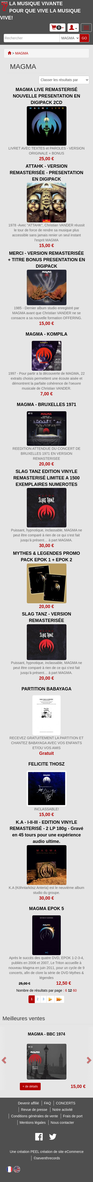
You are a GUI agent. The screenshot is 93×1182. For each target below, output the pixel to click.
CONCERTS (65, 1103)
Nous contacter (62, 1123)
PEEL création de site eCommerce (57, 1152)
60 (75, 990)
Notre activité (62, 1110)
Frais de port (73, 1116)
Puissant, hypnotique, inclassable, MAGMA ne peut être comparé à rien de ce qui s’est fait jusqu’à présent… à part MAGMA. (46, 535)
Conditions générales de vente (34, 1116)
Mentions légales (33, 1123)
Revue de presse (34, 1110)
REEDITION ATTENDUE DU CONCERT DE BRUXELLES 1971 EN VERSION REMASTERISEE (47, 454)
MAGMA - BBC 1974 (46, 1034)
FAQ (47, 1103)
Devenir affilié (28, 1103)
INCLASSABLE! (46, 809)
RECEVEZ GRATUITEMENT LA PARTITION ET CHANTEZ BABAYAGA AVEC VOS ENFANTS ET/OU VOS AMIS (46, 743)
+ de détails (30, 1086)
